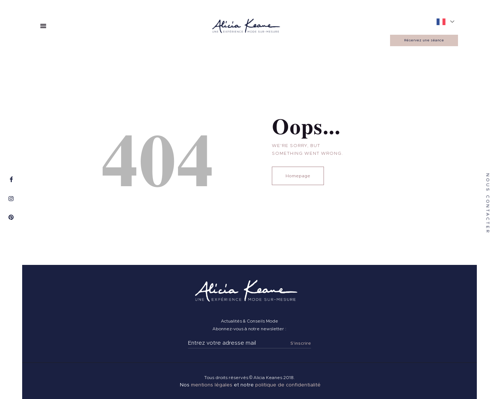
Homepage (298, 176)
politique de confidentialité (288, 385)
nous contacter (488, 203)
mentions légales (211, 385)
